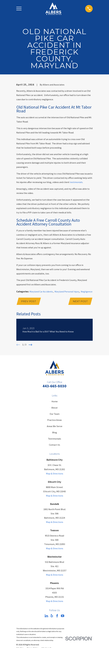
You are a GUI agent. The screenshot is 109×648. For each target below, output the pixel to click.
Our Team (54, 413)
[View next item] (30, 345)
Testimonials (54, 438)
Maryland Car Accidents (41, 291)
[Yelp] (51, 615)
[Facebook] (57, 615)
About (54, 407)
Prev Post (28, 301)
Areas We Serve (54, 426)
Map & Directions (54, 473)
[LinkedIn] (46, 615)
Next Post (80, 301)
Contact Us (54, 444)
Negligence (86, 291)
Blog (54, 432)
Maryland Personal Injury (66, 291)
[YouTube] (62, 615)
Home (55, 401)
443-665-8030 (54, 386)
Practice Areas (54, 420)
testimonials (76, 182)
